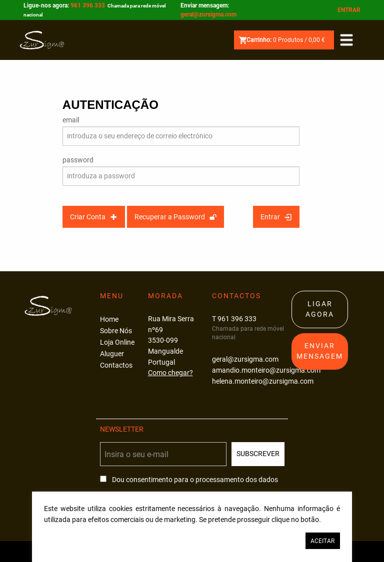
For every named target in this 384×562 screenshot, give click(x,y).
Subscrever (258, 454)
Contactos (116, 365)
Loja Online (117, 342)
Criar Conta (93, 217)
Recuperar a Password (175, 217)
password (78, 160)
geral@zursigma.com (208, 14)
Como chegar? (170, 373)
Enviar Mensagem (319, 351)
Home (109, 319)
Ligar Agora (320, 309)
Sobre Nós (116, 331)
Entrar (349, 9)
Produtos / (282, 40)
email (70, 120)
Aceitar (322, 541)
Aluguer (112, 354)
